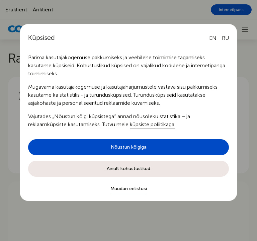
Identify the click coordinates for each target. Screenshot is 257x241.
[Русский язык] (225, 38)
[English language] (213, 38)
